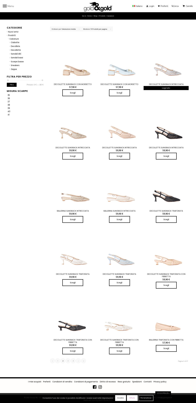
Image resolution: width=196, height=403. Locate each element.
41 (9, 114)
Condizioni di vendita (62, 381)
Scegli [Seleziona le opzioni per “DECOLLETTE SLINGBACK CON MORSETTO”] (73, 92)
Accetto (120, 398)
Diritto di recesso (108, 381)
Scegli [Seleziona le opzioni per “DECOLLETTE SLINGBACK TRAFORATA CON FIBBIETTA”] (166, 285)
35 (9, 95)
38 (9, 105)
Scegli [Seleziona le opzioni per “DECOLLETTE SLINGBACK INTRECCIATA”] (73, 156)
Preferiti (46, 381)
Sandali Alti (16, 53)
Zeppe (14, 69)
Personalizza (146, 398)
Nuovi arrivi (13, 31)
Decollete (15, 46)
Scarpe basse (17, 61)
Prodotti (12, 35)
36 (9, 98)
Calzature (14, 39)
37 (9, 101)
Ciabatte (15, 42)
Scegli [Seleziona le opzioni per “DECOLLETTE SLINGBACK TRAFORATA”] (166, 219)
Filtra (12, 85)
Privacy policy (160, 381)
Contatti (148, 381)
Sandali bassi (17, 57)
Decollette (16, 50)
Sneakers (15, 65)
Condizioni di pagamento (86, 381)
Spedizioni (137, 381)
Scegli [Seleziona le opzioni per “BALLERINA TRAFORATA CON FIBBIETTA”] (166, 348)
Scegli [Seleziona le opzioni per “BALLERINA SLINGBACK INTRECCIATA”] (73, 219)
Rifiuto (132, 398)
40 (9, 111)
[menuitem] (138, 6)
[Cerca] (175, 6)
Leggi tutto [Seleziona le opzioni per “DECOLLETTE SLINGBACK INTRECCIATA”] (166, 88)
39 (9, 108)
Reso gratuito (124, 381)
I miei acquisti (34, 381)
